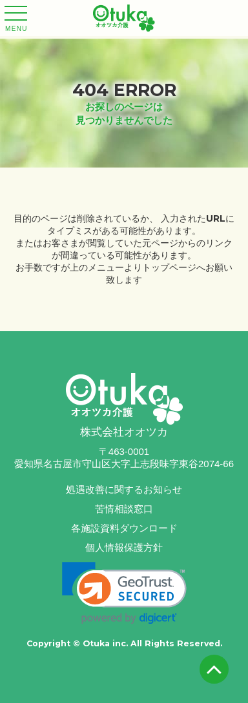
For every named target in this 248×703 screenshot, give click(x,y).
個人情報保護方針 (124, 547)
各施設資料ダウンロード (124, 528)
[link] (124, 593)
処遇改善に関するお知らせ (124, 489)
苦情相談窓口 (124, 509)
